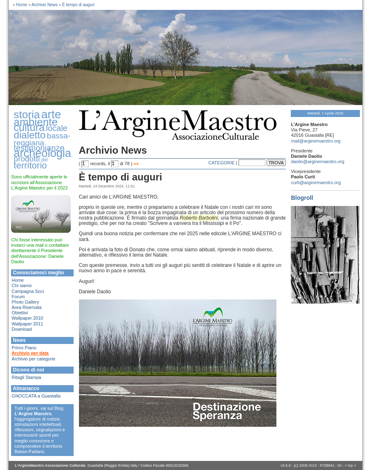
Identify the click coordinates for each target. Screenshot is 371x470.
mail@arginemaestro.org (316, 140)
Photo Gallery (25, 301)
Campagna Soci (28, 291)
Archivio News (45, 4)
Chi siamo (22, 285)
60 (339, 465)
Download (22, 329)
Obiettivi (20, 312)
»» (136, 163)
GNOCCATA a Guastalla (36, 395)
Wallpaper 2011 (27, 323)
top (350, 465)
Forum (18, 296)
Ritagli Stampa (26, 377)
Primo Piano (24, 347)
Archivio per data (30, 353)
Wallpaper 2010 (27, 318)
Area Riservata (27, 307)
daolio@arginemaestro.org (317, 161)
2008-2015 (308, 465)
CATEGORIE (222, 162)
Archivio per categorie (33, 358)
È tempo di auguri (78, 4)
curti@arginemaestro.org (316, 182)
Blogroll (302, 197)
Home (21, 4)
